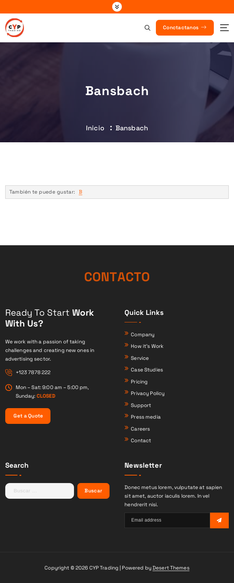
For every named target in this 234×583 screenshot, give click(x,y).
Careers (140, 429)
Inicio (95, 128)
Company (142, 334)
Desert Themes (171, 568)
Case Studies (147, 370)
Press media (146, 417)
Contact (141, 440)
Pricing (139, 382)
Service (140, 358)
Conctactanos (184, 27)
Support (141, 405)
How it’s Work (147, 346)
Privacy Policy (147, 393)
